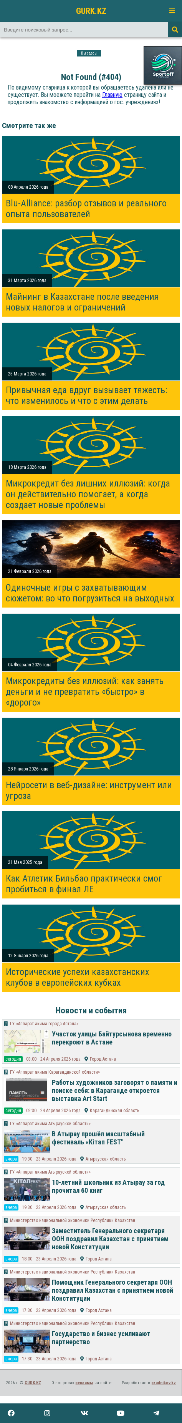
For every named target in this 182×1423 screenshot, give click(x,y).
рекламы (84, 1382)
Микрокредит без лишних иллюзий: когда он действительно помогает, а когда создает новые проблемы (88, 494)
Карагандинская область (114, 1110)
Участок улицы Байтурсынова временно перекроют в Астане (112, 1038)
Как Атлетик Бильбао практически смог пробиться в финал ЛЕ (84, 884)
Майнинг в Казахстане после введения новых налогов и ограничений (82, 302)
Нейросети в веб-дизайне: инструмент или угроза (89, 790)
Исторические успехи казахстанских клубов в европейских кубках (77, 977)
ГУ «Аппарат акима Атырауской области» (50, 1123)
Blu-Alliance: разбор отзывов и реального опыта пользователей (86, 208)
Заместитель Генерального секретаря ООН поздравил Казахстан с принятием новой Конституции (110, 1239)
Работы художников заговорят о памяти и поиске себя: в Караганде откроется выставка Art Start (114, 1090)
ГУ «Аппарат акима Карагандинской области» (55, 1072)
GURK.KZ (91, 11)
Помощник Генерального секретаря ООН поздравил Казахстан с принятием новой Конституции (112, 1290)
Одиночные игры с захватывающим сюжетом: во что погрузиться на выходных (90, 593)
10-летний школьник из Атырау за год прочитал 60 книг (108, 1186)
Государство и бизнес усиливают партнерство (101, 1338)
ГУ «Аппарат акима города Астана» (44, 1023)
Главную (112, 94)
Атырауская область (106, 1159)
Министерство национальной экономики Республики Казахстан (72, 1220)
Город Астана (103, 1059)
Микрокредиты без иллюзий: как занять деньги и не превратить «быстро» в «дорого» (85, 692)
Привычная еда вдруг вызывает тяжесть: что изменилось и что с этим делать (86, 395)
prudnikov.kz (163, 1382)
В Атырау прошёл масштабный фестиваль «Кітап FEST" (98, 1138)
